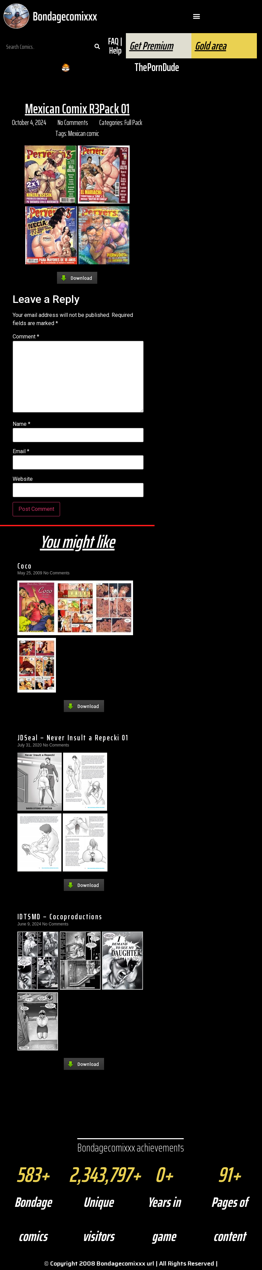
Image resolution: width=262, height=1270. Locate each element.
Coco (24, 566)
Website (23, 479)
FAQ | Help (115, 46)
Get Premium (151, 45)
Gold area (210, 45)
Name (21, 424)
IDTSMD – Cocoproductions (60, 916)
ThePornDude (156, 67)
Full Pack (133, 122)
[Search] (97, 46)
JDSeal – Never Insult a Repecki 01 (73, 737)
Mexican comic (83, 133)
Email (21, 451)
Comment (26, 336)
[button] (196, 16)
